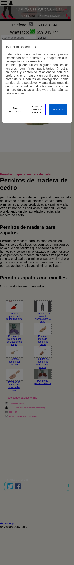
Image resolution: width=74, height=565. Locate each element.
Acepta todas (58, 109)
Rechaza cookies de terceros (37, 109)
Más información (15, 110)
